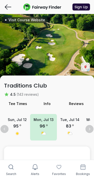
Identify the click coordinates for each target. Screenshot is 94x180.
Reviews (76, 104)
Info (47, 104)
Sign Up (81, 7)
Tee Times (18, 104)
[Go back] (8, 7)
